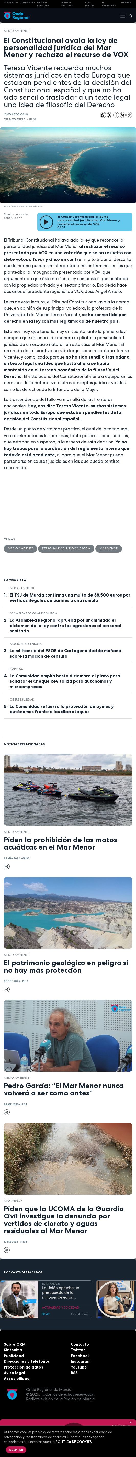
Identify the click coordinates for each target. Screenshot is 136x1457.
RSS (74, 1372)
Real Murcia (89, 4)
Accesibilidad (17, 1378)
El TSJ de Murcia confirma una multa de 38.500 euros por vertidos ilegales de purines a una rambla (70, 597)
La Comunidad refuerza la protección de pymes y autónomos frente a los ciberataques (62, 709)
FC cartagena (109, 4)
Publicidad (14, 1355)
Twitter (78, 1349)
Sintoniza (13, 1349)
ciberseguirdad (22, 699)
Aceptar (16, 1450)
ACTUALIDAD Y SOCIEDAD (60, 1308)
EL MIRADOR (51, 1284)
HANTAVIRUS (28, 2)
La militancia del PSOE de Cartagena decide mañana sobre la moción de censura (65, 653)
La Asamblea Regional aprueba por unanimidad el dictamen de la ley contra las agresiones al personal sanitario (65, 625)
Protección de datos (23, 1367)
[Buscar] (129, 15)
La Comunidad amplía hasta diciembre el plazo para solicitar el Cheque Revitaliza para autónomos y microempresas (65, 681)
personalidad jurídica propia (66, 548)
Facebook (80, 1355)
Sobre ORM (15, 1344)
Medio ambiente (16, 31)
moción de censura (26, 644)
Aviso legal (14, 1372)
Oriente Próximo (43, 4)
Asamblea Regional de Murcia (33, 613)
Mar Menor (108, 548)
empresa (16, 669)
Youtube (79, 1367)
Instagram (81, 1361)
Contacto (80, 1344)
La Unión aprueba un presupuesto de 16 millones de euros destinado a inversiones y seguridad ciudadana (64, 1293)
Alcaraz (126, 2)
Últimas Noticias (67, 4)
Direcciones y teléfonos (27, 1361)
